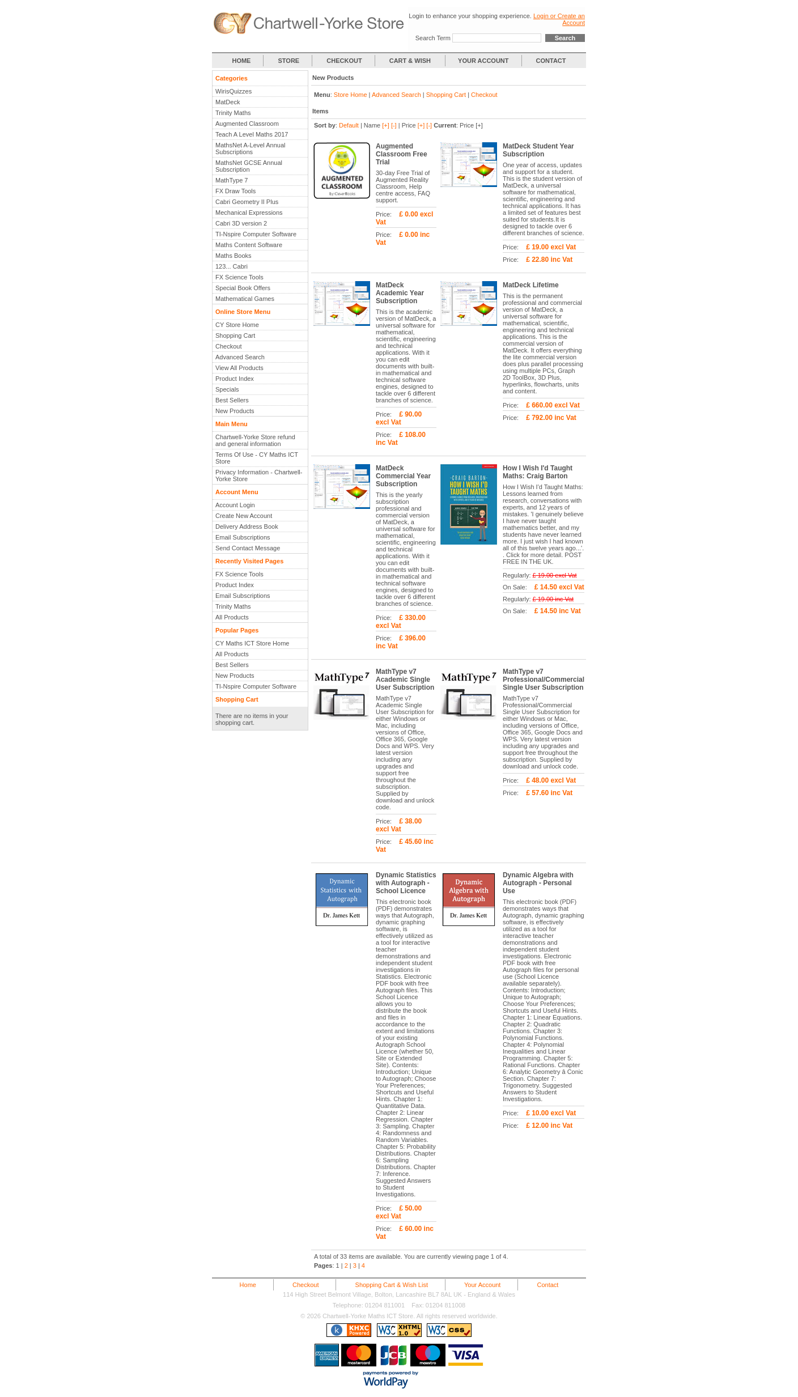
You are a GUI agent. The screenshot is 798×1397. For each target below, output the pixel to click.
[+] (385, 125)
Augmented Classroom (247, 123)
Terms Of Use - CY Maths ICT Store (256, 458)
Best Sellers (232, 400)
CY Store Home (237, 324)
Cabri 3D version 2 (241, 223)
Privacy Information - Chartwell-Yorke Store (258, 475)
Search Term (433, 38)
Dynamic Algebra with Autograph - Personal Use (538, 883)
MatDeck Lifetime (531, 285)
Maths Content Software (248, 244)
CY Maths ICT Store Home (252, 643)
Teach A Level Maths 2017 (251, 134)
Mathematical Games (244, 298)
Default (349, 125)
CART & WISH (410, 60)
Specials (227, 389)
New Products (234, 410)
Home (248, 1284)
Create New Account (243, 515)
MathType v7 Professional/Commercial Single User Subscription (543, 679)
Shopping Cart (235, 335)
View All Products (239, 367)
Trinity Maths (233, 112)
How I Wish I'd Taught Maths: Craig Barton (537, 472)
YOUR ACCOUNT (483, 60)
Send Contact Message (247, 548)
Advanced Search (240, 357)
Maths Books (233, 255)
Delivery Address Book (246, 526)
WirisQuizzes (233, 91)
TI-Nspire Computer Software (255, 234)
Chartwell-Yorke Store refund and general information (255, 440)
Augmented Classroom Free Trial (401, 154)
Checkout (228, 346)
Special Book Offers (242, 288)
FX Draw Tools (235, 191)
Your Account (482, 1284)
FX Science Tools (239, 277)
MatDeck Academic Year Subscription (400, 293)
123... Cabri (231, 266)
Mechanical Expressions (249, 212)
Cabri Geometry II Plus (246, 201)
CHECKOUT (344, 60)
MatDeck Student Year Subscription (538, 150)
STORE (289, 60)
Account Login (235, 505)
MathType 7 (231, 180)
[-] (394, 125)
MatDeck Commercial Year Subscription (403, 476)
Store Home (350, 94)
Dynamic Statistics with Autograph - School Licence (406, 883)
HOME (241, 60)
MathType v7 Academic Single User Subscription (405, 679)
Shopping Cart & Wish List (391, 1284)
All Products (232, 617)
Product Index (234, 378)
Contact (547, 1284)
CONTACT (551, 60)
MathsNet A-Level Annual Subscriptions (250, 148)
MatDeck (227, 102)
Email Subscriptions (242, 537)
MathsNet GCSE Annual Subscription (248, 166)
